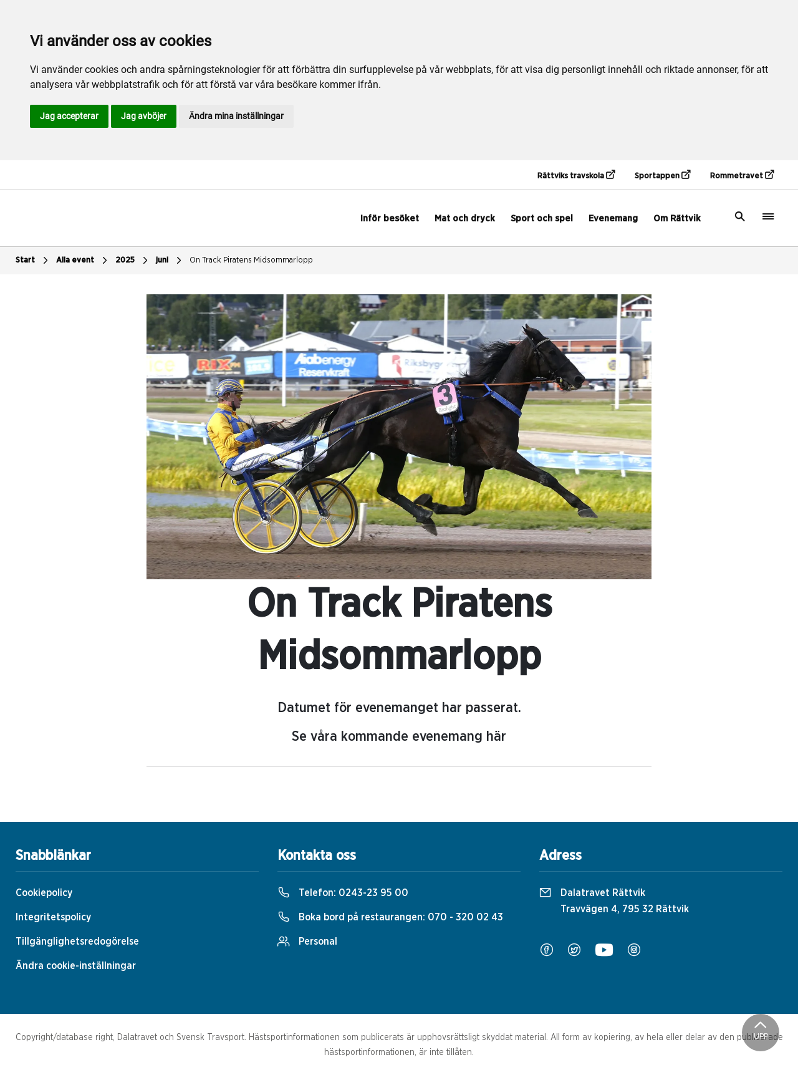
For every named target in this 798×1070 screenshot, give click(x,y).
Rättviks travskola (576, 175)
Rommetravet (742, 175)
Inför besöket (389, 218)
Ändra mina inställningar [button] (236, 116)
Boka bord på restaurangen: (390, 917)
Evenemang (613, 218)
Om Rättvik (677, 218)
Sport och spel (542, 218)
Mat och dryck (465, 218)
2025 (133, 260)
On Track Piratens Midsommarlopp (251, 260)
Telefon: (342, 893)
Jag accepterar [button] (69, 116)
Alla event (83, 260)
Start (33, 260)
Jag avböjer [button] (143, 116)
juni (170, 260)
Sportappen (662, 175)
